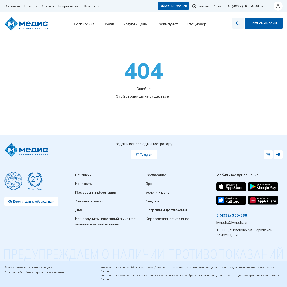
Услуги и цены (135, 25)
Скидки (152, 201)
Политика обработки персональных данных (34, 272)
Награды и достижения (166, 210)
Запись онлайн (263, 24)
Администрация (89, 201)
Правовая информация (95, 192)
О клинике (12, 6)
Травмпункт (167, 25)
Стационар (197, 25)
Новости (30, 6)
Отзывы (48, 6)
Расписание (84, 25)
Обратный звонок (173, 6)
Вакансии (83, 175)
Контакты (91, 6)
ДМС (79, 210)
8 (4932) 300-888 (245, 6)
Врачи (108, 25)
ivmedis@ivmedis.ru (231, 222)
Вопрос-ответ (69, 6)
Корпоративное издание (167, 218)
